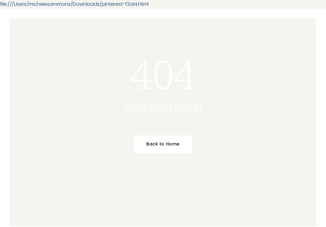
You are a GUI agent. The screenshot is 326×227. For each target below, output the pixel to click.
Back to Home (163, 144)
